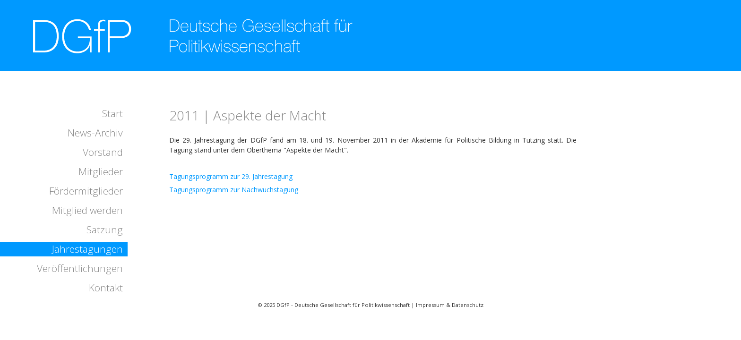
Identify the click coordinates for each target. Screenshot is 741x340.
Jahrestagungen (87, 248)
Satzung (104, 229)
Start (112, 113)
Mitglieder (100, 171)
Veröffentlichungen (80, 268)
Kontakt (106, 287)
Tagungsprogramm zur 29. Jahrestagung (231, 176)
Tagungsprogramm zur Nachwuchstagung (233, 189)
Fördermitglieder (86, 190)
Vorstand (103, 152)
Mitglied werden (87, 210)
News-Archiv (95, 132)
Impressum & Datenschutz (449, 304)
